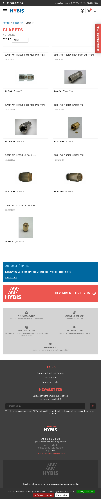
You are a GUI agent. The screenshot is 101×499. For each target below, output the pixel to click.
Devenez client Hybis (98, 38)
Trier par (7, 38)
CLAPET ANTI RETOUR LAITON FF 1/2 (69, 155)
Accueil (6, 23)
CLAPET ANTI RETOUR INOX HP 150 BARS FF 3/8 (25, 105)
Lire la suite (11, 277)
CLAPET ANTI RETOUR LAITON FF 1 (68, 105)
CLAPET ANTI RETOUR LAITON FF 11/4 (20, 155)
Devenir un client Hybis (75, 293)
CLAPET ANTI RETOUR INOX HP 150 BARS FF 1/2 (24, 55)
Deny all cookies (43, 495)
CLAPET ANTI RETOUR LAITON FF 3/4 (20, 205)
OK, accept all (85, 491)
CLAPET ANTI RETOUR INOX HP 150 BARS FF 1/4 (74, 55)
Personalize (62, 495)
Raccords (18, 23)
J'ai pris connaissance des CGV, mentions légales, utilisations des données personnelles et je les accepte (52, 412)
